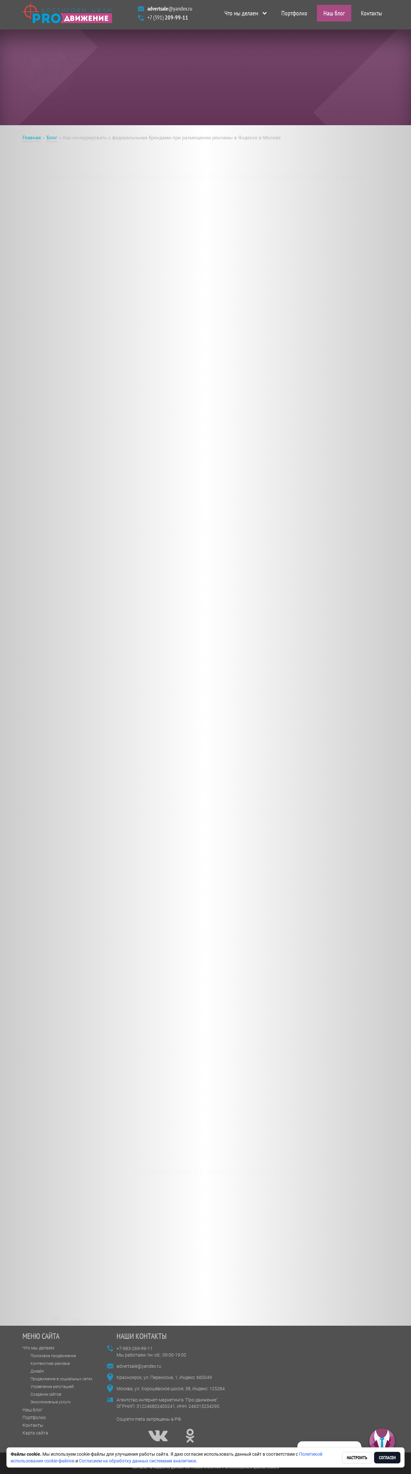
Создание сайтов (46, 1394)
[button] (382, 1441)
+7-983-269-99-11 (135, 1348)
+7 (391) (167, 19)
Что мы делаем (241, 15)
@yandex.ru (169, 10)
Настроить (357, 1458)
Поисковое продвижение (53, 1356)
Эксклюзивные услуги (51, 1402)
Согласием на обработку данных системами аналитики (137, 1460)
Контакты (371, 15)
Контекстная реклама (50, 1363)
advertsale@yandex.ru (139, 1366)
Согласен (387, 1458)
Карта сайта (35, 1432)
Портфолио (294, 15)
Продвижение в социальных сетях (61, 1379)
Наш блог (334, 15)
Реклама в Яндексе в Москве (60, 437)
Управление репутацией (52, 1386)
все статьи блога (250, 1165)
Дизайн (37, 1371)
